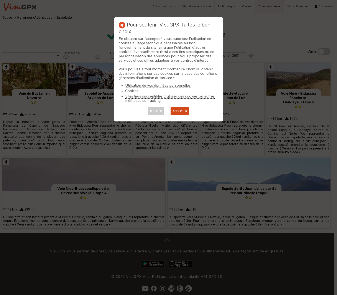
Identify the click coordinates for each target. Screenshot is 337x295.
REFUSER (156, 111)
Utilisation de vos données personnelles (158, 85)
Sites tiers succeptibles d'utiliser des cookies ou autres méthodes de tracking (170, 98)
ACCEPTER (180, 111)
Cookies (131, 91)
